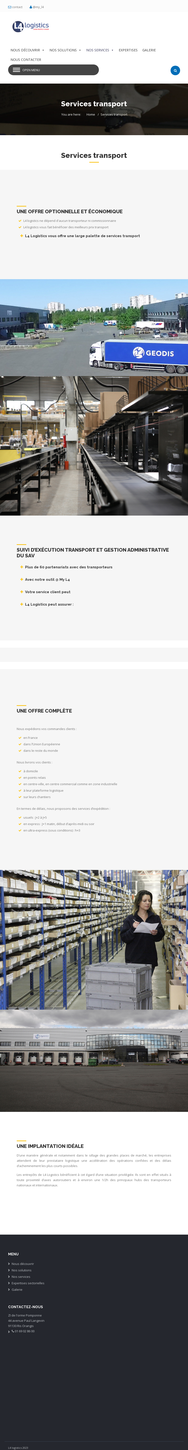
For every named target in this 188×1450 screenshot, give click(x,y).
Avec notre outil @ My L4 (47, 579)
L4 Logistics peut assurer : (49, 604)
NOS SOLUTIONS (65, 50)
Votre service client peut (47, 592)
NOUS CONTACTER (26, 59)
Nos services (21, 1276)
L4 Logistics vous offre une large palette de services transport (82, 236)
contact (17, 7)
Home (90, 114)
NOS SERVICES (100, 50)
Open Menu (31, 70)
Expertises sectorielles (28, 1283)
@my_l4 (38, 7)
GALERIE (149, 50)
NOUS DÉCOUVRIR (28, 50)
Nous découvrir (23, 1264)
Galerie (17, 1289)
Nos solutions (22, 1270)
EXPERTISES (128, 50)
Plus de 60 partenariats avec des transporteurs (69, 567)
